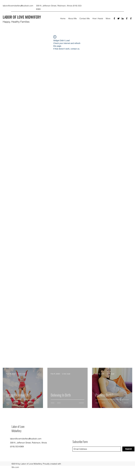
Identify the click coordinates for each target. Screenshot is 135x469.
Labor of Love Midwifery (18, 428)
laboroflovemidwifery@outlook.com (18, 5)
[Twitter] (118, 18)
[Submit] (128, 449)
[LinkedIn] (122, 18)
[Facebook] (114, 18)
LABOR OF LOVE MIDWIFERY (22, 17)
